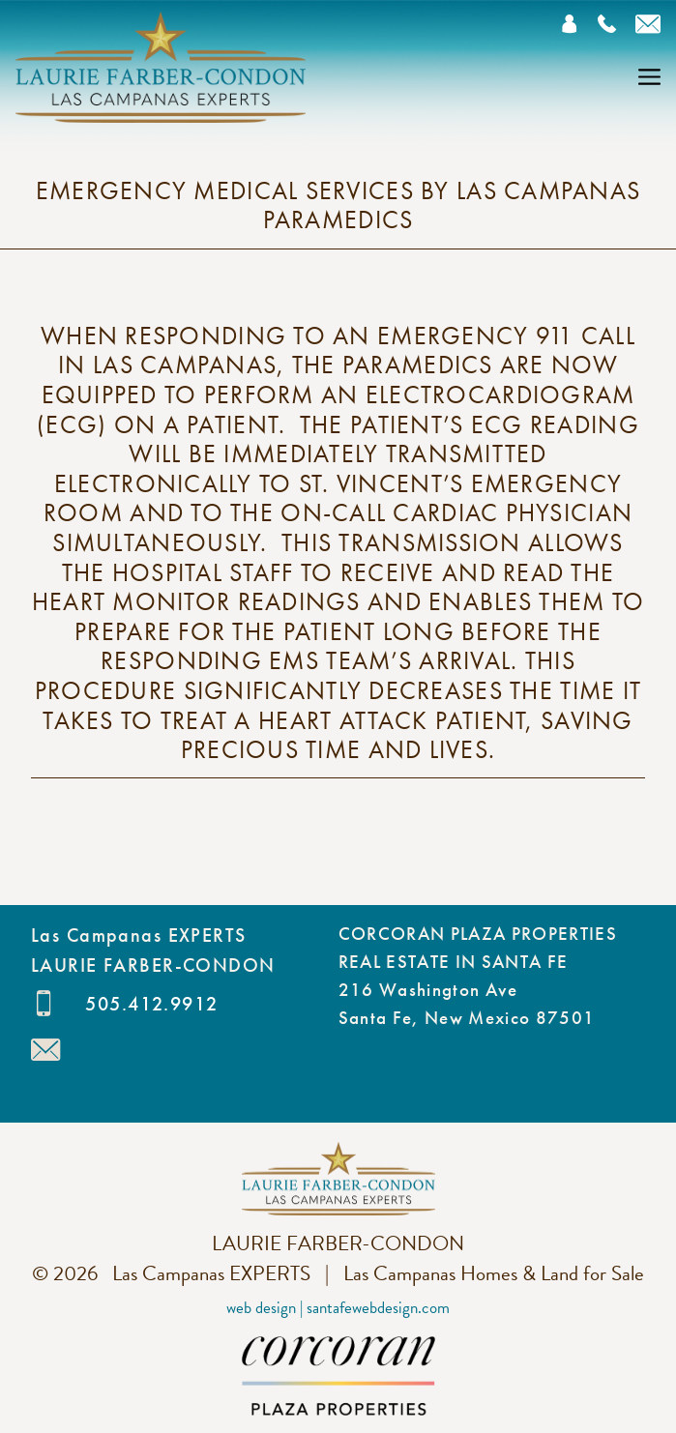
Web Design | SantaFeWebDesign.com (338, 1308)
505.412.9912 (151, 1003)
